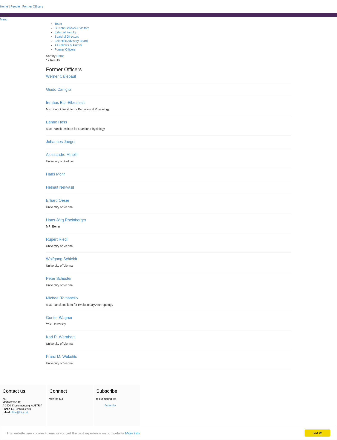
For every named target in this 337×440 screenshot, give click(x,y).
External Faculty (65, 32)
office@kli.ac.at (19, 412)
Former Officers (32, 6)
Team (58, 23)
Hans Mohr (55, 174)
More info (132, 433)
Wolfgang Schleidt (61, 259)
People (15, 6)
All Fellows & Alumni (68, 45)
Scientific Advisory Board (71, 41)
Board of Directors (67, 36)
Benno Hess (56, 122)
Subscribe (110, 405)
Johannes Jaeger (61, 142)
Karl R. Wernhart (60, 337)
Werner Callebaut (61, 76)
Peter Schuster (59, 278)
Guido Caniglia (58, 89)
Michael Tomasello (62, 298)
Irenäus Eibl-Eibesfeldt (65, 102)
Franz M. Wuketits (61, 356)
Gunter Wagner (59, 317)
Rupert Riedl (56, 239)
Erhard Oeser (57, 200)
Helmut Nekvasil (60, 187)
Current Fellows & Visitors (72, 28)
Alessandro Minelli (61, 154)
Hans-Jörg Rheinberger (66, 220)
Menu (4, 19)
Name (60, 56)
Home (4, 6)
